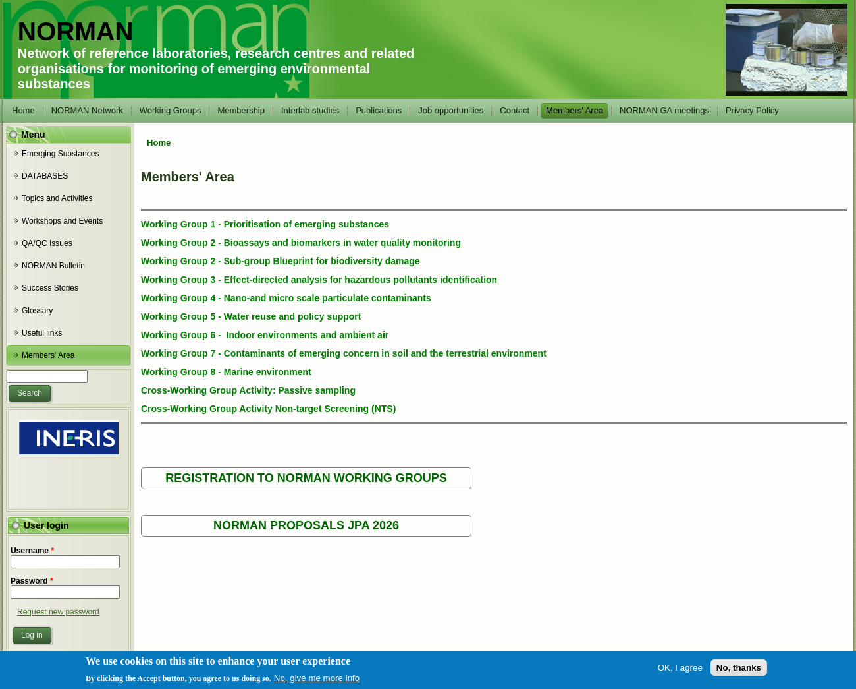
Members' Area (574, 110)
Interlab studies (310, 110)
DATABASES (45, 176)
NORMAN (75, 31)
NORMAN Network (87, 110)
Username (32, 550)
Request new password (58, 611)
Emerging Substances (60, 153)
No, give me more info (317, 681)
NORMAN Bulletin (53, 265)
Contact (514, 110)
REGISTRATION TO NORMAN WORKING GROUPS (305, 478)
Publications (379, 110)
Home (23, 110)
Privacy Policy (752, 110)
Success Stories (50, 288)
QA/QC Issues (47, 243)
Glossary (37, 310)
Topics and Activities (57, 198)
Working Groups (170, 110)
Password (32, 580)
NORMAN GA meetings (664, 110)
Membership (241, 110)
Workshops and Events (62, 220)
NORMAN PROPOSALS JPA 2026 (306, 525)
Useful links (42, 333)
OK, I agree (680, 670)
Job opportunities (450, 110)
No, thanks (738, 670)
